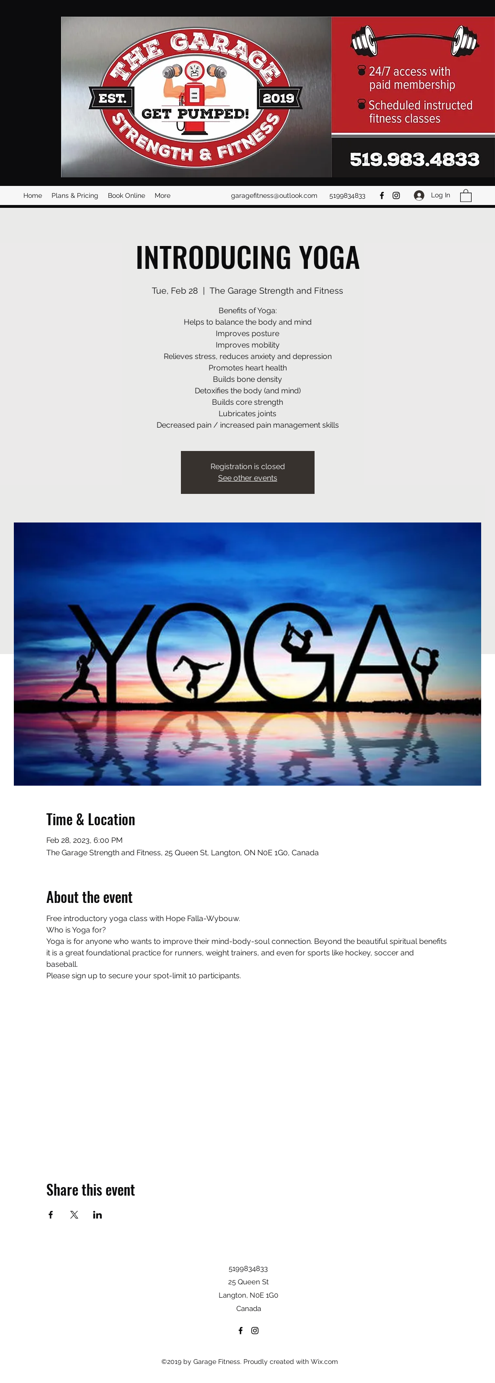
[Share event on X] (74, 1215)
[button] (466, 195)
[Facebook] (382, 195)
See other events (247, 477)
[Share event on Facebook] (50, 1215)
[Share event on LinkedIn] (97, 1215)
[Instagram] (396, 195)
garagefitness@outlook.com (274, 195)
